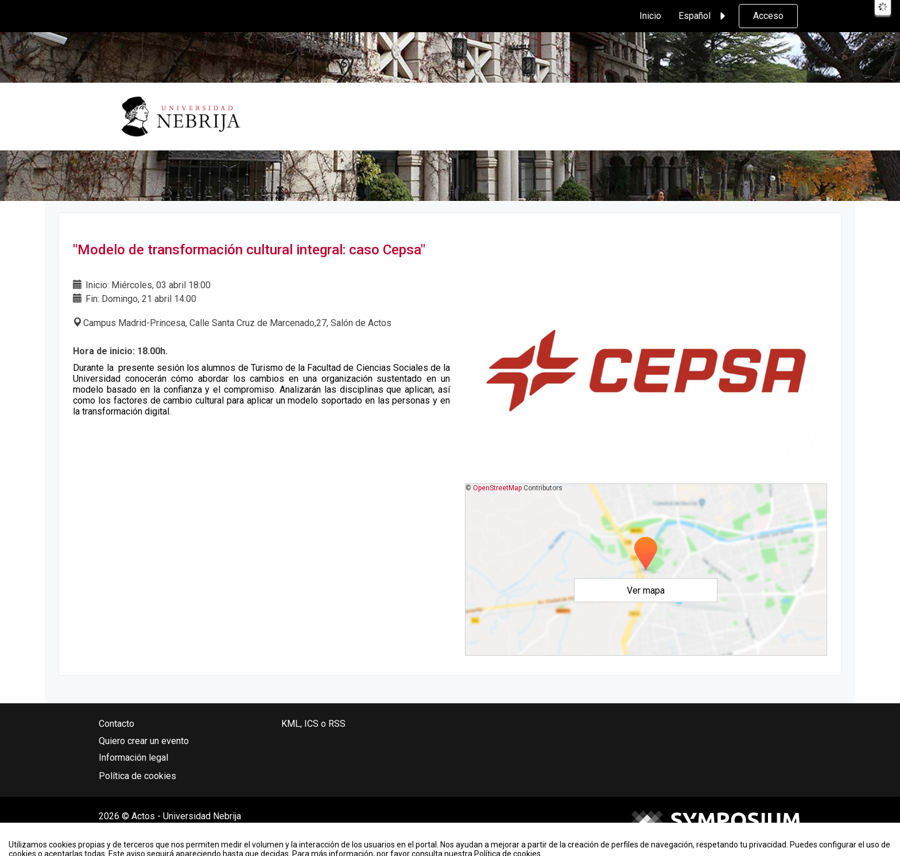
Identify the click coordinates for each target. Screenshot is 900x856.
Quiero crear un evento (144, 740)
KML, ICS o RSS (313, 723)
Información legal (133, 757)
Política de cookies (137, 775)
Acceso (768, 15)
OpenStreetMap (497, 488)
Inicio (650, 15)
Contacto (116, 723)
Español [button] (703, 16)
